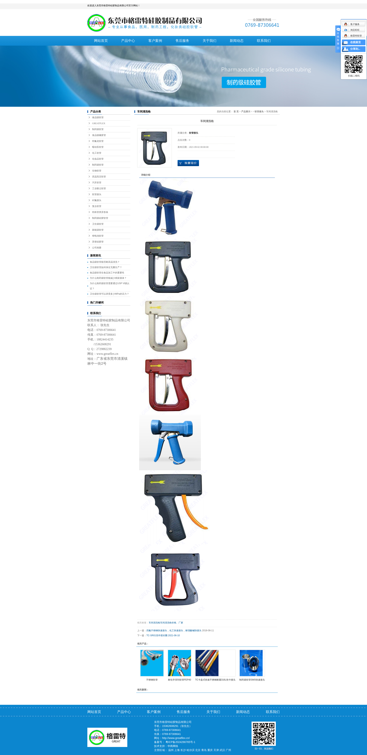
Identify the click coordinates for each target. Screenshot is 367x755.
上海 (177, 750)
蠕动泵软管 (98, 147)
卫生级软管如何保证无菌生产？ (106, 267)
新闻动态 (237, 41)
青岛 (204, 750)
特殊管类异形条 (100, 212)
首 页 (236, 111)
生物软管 (96, 170)
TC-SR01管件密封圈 (156, 635)
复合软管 (96, 206)
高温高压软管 (99, 176)
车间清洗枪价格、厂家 (171, 622)
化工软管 (96, 153)
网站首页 (101, 41)
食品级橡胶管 (99, 135)
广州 (228, 750)
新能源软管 (98, 230)
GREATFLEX (98, 123)
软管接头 (96, 194)
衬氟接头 (96, 200)
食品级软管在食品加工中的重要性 (107, 272)
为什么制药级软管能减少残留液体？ (108, 278)
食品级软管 (98, 117)
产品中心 (128, 41)
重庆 (210, 750)
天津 (216, 750)
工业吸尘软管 (99, 188)
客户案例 (155, 41)
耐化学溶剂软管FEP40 (179, 679)
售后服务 (182, 41)
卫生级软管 (98, 224)
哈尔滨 (191, 750)
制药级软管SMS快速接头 (252, 679)
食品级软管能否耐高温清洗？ (105, 262)
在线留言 (355, 42)
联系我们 (264, 41)
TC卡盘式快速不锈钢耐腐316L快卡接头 (215, 679)
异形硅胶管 (98, 241)
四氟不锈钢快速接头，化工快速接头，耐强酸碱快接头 (173, 630)
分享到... (355, 49)
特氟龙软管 (98, 141)
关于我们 (209, 41)
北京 (198, 750)
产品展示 (245, 111)
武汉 (222, 750)
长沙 (183, 750)
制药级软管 (98, 129)
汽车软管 (96, 182)
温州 (171, 750)
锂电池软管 (98, 235)
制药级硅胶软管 (100, 218)
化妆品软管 (98, 159)
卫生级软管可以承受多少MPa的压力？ (109, 294)
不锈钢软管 (152, 679)
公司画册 (96, 247)
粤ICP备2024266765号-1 (180, 742)
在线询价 (188, 163)
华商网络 (172, 746)
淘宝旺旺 (352, 30)
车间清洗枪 (154, 622)
